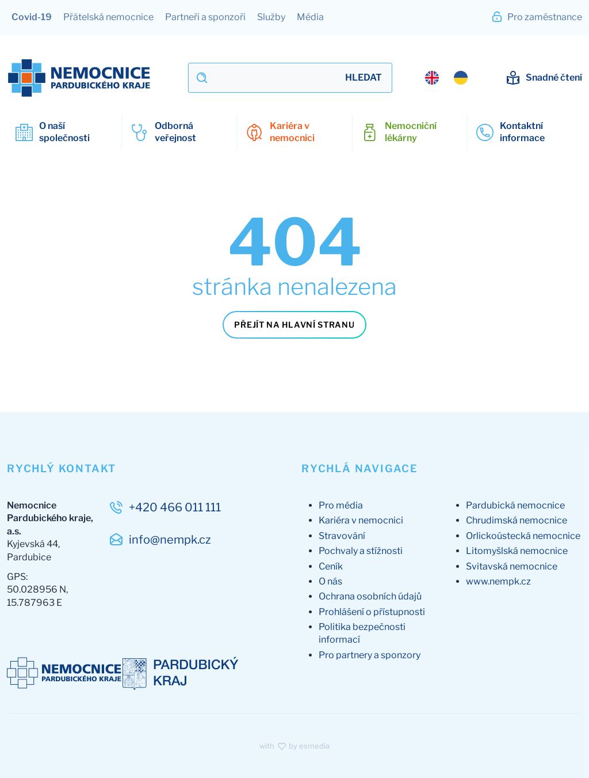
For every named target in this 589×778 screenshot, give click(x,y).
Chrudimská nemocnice (516, 520)
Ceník (331, 566)
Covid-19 (32, 17)
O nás (330, 581)
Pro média (341, 505)
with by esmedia (294, 745)
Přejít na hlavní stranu (294, 324)
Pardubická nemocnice (515, 505)
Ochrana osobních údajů (370, 596)
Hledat (363, 77)
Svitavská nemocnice (511, 566)
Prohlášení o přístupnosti (372, 611)
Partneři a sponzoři (205, 17)
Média (310, 17)
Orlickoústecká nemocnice (523, 535)
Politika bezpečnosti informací (362, 633)
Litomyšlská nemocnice (517, 550)
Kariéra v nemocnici (361, 520)
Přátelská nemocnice (108, 17)
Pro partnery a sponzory (369, 655)
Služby (271, 17)
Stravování (342, 535)
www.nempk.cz (498, 581)
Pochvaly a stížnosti (361, 550)
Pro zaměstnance (536, 16)
